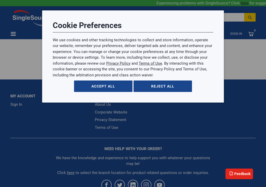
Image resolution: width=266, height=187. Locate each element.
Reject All (162, 86)
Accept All (103, 86)
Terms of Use (150, 63)
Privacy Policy (118, 63)
